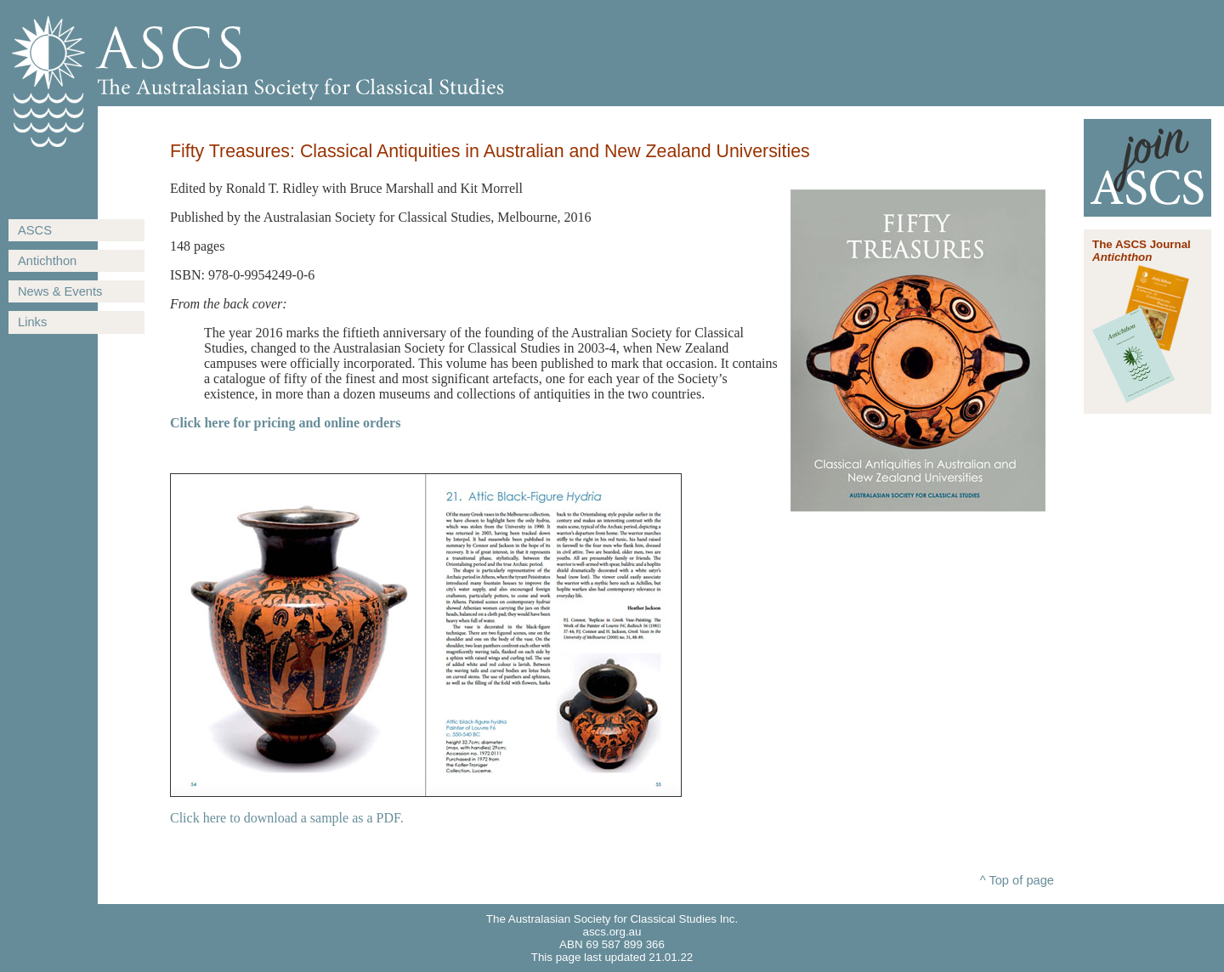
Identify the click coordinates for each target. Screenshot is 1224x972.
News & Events (60, 291)
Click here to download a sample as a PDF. (287, 818)
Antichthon (47, 261)
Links (32, 322)
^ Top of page (1017, 880)
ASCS (35, 230)
